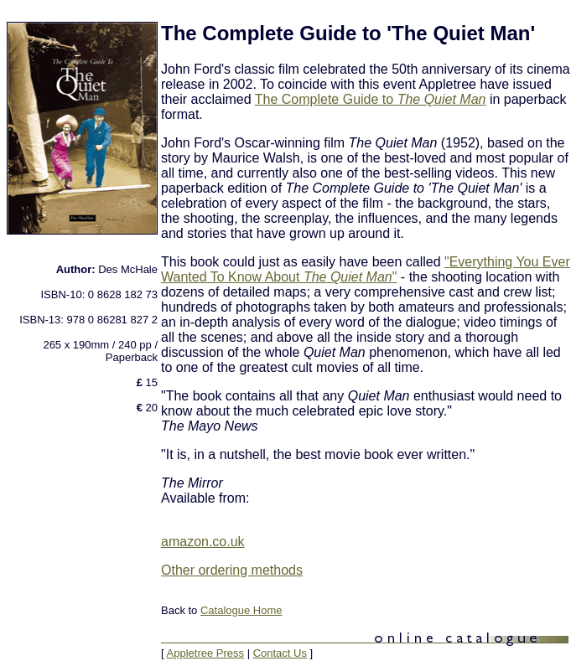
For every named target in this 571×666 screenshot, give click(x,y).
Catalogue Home (241, 610)
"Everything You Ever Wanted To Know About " (365, 269)
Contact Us (280, 653)
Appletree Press (206, 653)
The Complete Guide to (370, 99)
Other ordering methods (232, 570)
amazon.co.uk (203, 541)
